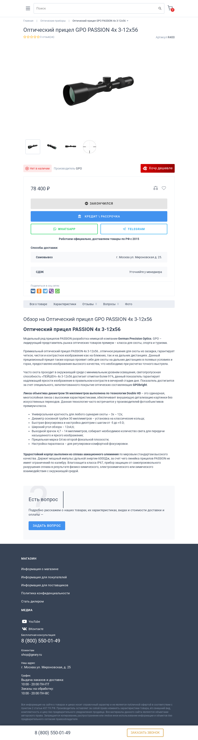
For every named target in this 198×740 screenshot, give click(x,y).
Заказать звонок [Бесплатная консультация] (145, 733)
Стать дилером (32, 601)
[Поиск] (160, 8)
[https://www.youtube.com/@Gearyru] (30, 621)
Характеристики (64, 304)
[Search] (99, 8)
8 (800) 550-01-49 (52, 733)
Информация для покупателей (44, 577)
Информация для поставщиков (44, 585)
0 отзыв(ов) (47, 37)
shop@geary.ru (31, 655)
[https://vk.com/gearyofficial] (32, 629)
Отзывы (89, 304)
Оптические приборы (53, 20)
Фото (128, 304)
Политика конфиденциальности (45, 593)
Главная (28, 20)
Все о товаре (38, 304)
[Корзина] (170, 8)
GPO (79, 168)
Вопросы (111, 304)
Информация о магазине (39, 569)
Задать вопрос (47, 526)
